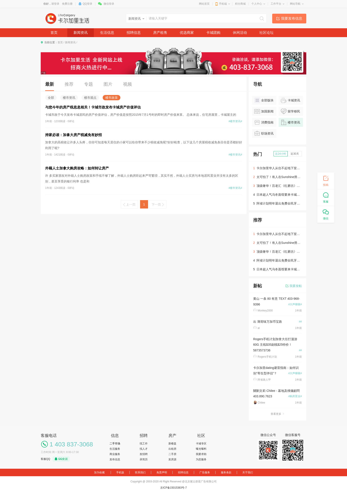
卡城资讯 (290, 100)
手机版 (120, 472)
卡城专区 (201, 443)
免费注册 (67, 3)
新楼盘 (172, 443)
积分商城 (240, 3)
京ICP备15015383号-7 (173, 487)
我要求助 (201, 454)
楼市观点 (90, 97)
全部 (51, 97)
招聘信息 (134, 32)
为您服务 (201, 459)
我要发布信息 (291, 18)
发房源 (172, 459)
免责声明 (161, 472)
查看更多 (277, 413)
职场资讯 (264, 133)
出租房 (172, 448)
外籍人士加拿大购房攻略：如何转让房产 (77, 168)
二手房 (172, 454)
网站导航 (295, 3)
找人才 (144, 448)
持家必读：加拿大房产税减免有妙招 (73, 135)
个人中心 (256, 3)
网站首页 (204, 3)
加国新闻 (264, 111)
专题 (88, 84)
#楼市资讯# (235, 121)
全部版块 (264, 100)
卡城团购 (213, 32)
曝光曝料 (201, 448)
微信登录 (109, 3)
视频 (127, 84)
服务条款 (226, 472)
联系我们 (140, 472)
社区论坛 (266, 32)
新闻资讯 (80, 32)
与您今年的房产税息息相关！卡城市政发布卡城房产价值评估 (93, 107)
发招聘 (144, 454)
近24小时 (280, 153)
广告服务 (204, 472)
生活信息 (107, 32)
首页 (54, 32)
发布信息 (115, 459)
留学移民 (290, 111)
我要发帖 (294, 286)
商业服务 (115, 454)
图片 (108, 84)
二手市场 (115, 443)
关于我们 (247, 472)
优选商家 (187, 32)
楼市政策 (111, 97)
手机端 (223, 3)
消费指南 (264, 122)
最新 (49, 84)
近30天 (295, 153)
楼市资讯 (69, 97)
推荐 (69, 84)
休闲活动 (240, 32)
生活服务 (115, 448)
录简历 (144, 459)
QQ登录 (87, 3)
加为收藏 (99, 472)
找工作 (144, 443)
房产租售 (160, 32)
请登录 (55, 3)
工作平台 (276, 3)
